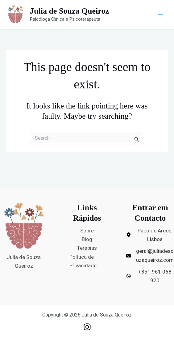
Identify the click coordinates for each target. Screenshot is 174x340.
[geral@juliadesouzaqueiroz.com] (150, 255)
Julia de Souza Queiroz (69, 10)
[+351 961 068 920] (150, 276)
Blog (87, 239)
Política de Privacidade (83, 261)
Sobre (87, 230)
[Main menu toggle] (161, 14)
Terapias (87, 248)
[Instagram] (87, 327)
